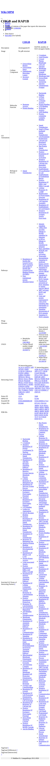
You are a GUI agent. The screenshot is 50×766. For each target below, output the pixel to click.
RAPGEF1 (45, 382)
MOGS (20, 379)
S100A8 (21, 386)
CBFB (26, 369)
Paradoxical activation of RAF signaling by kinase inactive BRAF (44, 284)
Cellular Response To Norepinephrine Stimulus (44, 439)
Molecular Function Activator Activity (42, 683)
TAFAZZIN (30, 388)
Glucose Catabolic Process (42, 730)
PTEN (26, 382)
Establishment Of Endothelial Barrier (44, 176)
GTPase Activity (41, 98)
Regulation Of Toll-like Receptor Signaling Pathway (27, 463)
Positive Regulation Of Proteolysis (27, 600)
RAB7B (44, 381)
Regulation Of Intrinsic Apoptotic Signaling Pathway (27, 577)
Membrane (42, 68)
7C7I (36, 417)
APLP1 (46, 369)
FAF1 (41, 375)
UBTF (27, 392)
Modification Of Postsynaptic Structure (44, 195)
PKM (47, 379)
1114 (20, 396)
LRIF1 (43, 377)
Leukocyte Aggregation (27, 510)
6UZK (46, 415)
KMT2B (37, 377)
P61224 (43, 403)
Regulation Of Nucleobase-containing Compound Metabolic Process (43, 674)
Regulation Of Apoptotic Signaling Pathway (27, 624)
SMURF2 (38, 388)
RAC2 (31, 382)
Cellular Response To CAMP (43, 190)
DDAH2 (42, 373)
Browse (7, 23)
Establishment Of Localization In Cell (44, 171)
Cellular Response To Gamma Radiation (43, 723)
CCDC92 (21, 371)
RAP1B (42, 42)
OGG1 (26, 379)
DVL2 (37, 375)
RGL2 (43, 384)
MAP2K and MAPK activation (43, 252)
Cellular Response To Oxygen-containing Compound (43, 476)
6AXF (37, 413)
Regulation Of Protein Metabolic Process (43, 551)
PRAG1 (21, 382)
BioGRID (8, 35)
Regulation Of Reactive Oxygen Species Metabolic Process (28, 473)
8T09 (36, 419)
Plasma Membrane (42, 62)
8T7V (40, 419)
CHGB (26, 42)
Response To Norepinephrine (44, 444)
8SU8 (44, 417)
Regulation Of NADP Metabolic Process (43, 515)
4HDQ (41, 407)
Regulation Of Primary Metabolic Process (43, 526)
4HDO (37, 407)
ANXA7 (27, 367)
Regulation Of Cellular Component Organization (27, 586)
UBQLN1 (21, 392)
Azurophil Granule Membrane (42, 72)
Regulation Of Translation (43, 661)
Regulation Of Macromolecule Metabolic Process (44, 617)
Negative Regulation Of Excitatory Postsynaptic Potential (27, 501)
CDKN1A (28, 371)
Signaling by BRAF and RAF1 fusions (43, 277)
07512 (20, 398)
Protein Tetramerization (28, 614)
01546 (37, 398)
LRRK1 (26, 373)
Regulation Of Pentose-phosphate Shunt (43, 460)
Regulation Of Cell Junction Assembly (43, 201)
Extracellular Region (27, 64)
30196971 (26, 350)
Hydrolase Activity (42, 109)
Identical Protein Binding (44, 532)
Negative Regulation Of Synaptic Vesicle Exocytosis (43, 214)
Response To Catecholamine (28, 605)
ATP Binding (27, 611)
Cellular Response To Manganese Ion (28, 480)
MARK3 (27, 375)
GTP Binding (43, 106)
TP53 (48, 388)
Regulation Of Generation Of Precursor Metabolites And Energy (44, 498)
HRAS (46, 375)
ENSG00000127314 (41, 401)
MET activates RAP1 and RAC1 (44, 292)
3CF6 (41, 405)
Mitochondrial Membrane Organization (27, 657)
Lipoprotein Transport (43, 575)
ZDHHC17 (45, 390)
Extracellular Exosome (43, 79)
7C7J (40, 417)
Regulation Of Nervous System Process (28, 486)
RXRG (31, 384)
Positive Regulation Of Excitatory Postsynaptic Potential (27, 712)
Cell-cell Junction (42, 65)
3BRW (37, 405)
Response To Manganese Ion (28, 540)
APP (32, 367)
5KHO (46, 411)
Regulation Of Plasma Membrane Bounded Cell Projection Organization (27, 673)
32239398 (42, 333)
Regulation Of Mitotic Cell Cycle (27, 554)
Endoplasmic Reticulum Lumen (27, 73)
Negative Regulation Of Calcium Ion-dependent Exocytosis (43, 163)
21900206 (17, 28)
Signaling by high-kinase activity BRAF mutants (44, 270)
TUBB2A (25, 390)
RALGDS (38, 382)
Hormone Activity (26, 105)
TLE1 (43, 388)
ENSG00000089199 (25, 401)
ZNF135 (37, 392)
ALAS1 (41, 369)
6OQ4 (41, 415)
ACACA (21, 367)
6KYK (46, 413)
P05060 (21, 403)
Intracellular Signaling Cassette (27, 719)
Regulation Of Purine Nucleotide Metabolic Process (43, 451)
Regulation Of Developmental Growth (28, 549)
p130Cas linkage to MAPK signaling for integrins (43, 243)
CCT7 (40, 371)
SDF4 (47, 386)
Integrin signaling (42, 225)
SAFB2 (26, 386)
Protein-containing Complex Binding (42, 117)
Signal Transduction (27, 172)
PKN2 (31, 379)
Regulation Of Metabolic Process (43, 624)
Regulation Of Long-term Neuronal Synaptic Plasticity (43, 705)
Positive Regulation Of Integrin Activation (43, 154)
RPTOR (41, 386)
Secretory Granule (26, 78)
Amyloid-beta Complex (27, 665)
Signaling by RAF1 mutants (44, 316)
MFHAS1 (21, 377)
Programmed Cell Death (43, 714)
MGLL (27, 377)
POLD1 (21, 381)
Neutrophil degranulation (43, 257)
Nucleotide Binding (42, 94)
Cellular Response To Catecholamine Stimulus (28, 593)
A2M (36, 369)
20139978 (42, 361)
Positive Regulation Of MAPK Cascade (28, 725)
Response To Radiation (43, 718)
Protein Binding (28, 108)
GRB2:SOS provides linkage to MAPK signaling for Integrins (43, 232)
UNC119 (38, 390)
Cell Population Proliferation (44, 137)
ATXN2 (21, 369)
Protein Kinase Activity (28, 559)
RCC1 (26, 384)
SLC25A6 (21, 388)
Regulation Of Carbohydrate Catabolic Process (43, 431)
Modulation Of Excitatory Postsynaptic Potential (28, 493)
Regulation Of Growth (27, 690)
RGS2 (37, 386)
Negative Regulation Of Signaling (43, 698)
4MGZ (37, 411)
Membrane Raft (44, 76)
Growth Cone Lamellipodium (28, 686)
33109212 (42, 356)
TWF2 (31, 390)
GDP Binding (43, 112)
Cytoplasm (42, 55)
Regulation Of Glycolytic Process (43, 483)
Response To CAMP (43, 587)
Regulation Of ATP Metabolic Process (44, 557)
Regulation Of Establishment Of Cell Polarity (44, 207)
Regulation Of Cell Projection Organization (28, 695)
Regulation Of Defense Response (27, 681)
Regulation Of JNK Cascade (43, 520)
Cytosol (41, 59)
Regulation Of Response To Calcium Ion (27, 704)
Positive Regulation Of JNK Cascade (43, 665)
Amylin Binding (28, 729)
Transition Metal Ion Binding (42, 591)
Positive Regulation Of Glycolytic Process (43, 655)
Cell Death (42, 711)
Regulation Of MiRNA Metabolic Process (43, 602)
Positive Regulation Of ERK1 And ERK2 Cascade (44, 183)
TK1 (19, 390)
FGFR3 (20, 373)
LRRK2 (21, 375)
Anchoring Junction (42, 82)
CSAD (37, 373)
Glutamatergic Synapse (43, 86)
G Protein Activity (42, 101)
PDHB (43, 379)
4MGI (37, 409)
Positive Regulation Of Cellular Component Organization (43, 631)
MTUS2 (37, 379)
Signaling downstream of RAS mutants (44, 311)
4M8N (46, 407)
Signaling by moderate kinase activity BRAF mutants (44, 263)
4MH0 (42, 411)
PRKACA (38, 381)
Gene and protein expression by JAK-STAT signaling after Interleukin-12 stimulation (44, 301)
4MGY (46, 409)
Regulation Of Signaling (27, 635)
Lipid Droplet (43, 57)
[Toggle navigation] (2, 18)
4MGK (41, 409)
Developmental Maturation (28, 609)
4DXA (46, 405)
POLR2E (27, 381)
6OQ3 (37, 415)
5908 (36, 396)
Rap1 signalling (44, 248)
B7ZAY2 (38, 403)
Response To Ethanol (43, 738)
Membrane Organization (27, 618)
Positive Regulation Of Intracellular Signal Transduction (27, 520)
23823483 (26, 342)
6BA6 (41, 413)
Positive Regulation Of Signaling (43, 544)
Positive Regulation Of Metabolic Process (43, 570)
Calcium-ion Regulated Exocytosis (43, 142)
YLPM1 (21, 394)
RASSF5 (38, 384)
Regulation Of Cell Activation (28, 700)
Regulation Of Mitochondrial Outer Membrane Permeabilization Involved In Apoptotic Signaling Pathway (28, 645)
